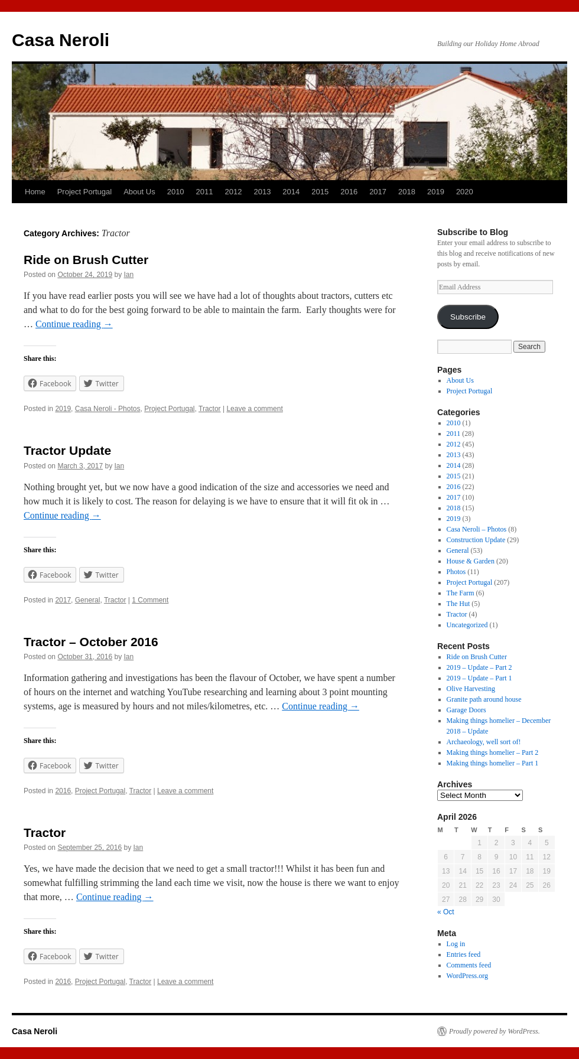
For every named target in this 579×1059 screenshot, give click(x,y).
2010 (175, 191)
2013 (262, 191)
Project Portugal (84, 191)
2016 (348, 191)
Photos (456, 572)
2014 (291, 191)
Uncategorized (467, 625)
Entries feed (464, 954)
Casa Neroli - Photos (108, 409)
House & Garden (471, 561)
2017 (377, 191)
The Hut (458, 603)
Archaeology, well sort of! (484, 742)
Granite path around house (484, 699)
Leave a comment (254, 409)
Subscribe (468, 316)
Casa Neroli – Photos (477, 529)
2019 (435, 191)
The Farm (460, 593)
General (87, 600)
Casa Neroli (60, 40)
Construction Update (476, 540)
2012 (233, 191)
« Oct (445, 912)
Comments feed (469, 965)
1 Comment (150, 600)
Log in (456, 944)
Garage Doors (466, 710)
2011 (204, 191)
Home (35, 191)
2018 (406, 191)
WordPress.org (467, 976)
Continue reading (74, 324)
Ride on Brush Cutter (86, 259)
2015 (319, 191)
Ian (129, 275)
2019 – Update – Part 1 (479, 678)
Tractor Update (67, 450)
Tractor (210, 409)
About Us (139, 191)
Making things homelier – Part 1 (493, 763)
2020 (464, 191)
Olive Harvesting (471, 689)
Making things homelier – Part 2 (493, 752)
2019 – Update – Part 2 (479, 667)
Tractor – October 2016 (91, 642)
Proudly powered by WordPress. (494, 1031)
